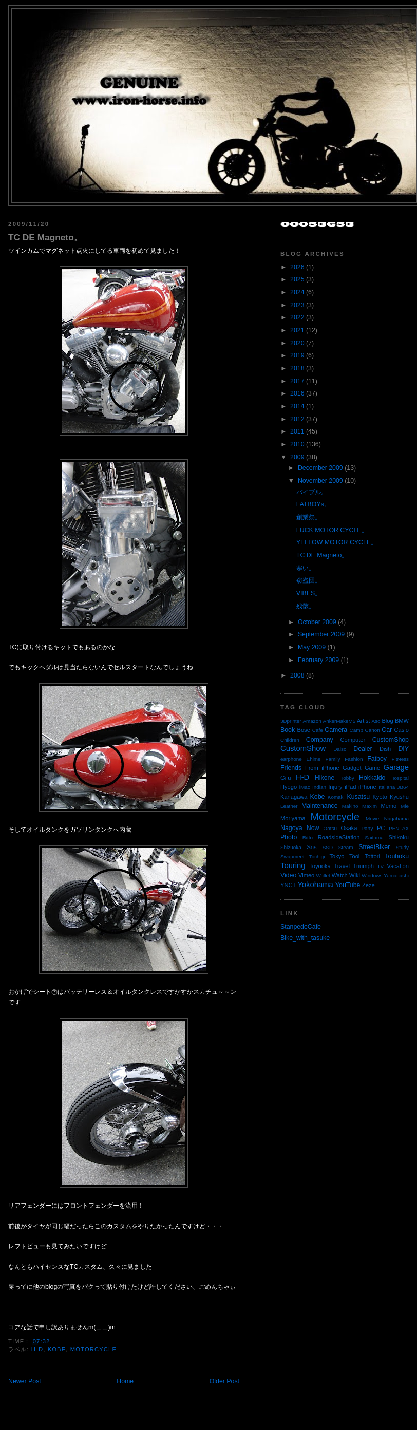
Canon (372, 730)
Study (402, 847)
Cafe (317, 730)
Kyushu (399, 797)
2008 (297, 675)
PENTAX (399, 828)
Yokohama (315, 884)
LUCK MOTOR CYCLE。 (332, 530)
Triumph (363, 866)
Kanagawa (294, 797)
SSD (328, 847)
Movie (372, 818)
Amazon (311, 721)
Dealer (362, 748)
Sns (311, 847)
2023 (297, 305)
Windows (372, 875)
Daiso (339, 749)
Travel (341, 866)
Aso (376, 721)
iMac (304, 787)
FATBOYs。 (313, 504)
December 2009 (320, 468)
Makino (350, 806)
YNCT (288, 885)
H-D (37, 1349)
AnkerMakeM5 (339, 721)
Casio (401, 730)
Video (288, 875)
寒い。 (305, 568)
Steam (345, 847)
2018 (297, 368)
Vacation (398, 866)
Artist (363, 721)
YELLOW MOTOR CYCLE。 (336, 542)
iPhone (367, 787)
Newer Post (24, 1381)
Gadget (352, 768)
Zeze (368, 885)
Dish (385, 749)
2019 (297, 355)
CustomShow (303, 748)
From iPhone (322, 768)
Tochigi (317, 856)
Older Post (224, 1381)
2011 (297, 431)
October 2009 (317, 622)
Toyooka (319, 866)
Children (289, 740)
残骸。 (305, 606)
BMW (402, 721)
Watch (340, 875)
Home (125, 1381)
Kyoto (379, 797)
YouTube (348, 885)
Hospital (399, 778)
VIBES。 (308, 593)
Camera (336, 729)
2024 (297, 292)
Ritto (307, 837)
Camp (356, 730)
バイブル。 (311, 492)
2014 (297, 406)
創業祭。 (308, 517)
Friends (290, 768)
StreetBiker (374, 847)
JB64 (403, 787)
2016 (297, 393)
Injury (335, 787)
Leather (289, 806)
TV (380, 866)
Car (387, 729)
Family (332, 759)
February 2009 (318, 660)
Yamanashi (396, 875)
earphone (291, 759)
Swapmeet (292, 856)
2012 (297, 419)
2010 (297, 444)
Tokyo (337, 856)
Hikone (324, 777)
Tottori (372, 856)
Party (367, 828)
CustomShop (390, 739)
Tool (354, 856)
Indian (319, 787)
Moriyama (293, 818)
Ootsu (330, 828)
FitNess (400, 759)
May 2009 (312, 647)
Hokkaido (372, 777)
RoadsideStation (339, 837)
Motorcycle (93, 1349)
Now (313, 828)
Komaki (336, 797)
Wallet (323, 875)
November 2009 (320, 480)
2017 (297, 381)
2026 (297, 267)
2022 (297, 317)
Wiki (354, 875)
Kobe (57, 1349)
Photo (288, 837)
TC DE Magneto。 (45, 237)
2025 (297, 279)
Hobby (346, 778)
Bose (303, 730)
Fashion (354, 759)
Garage (396, 767)
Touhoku (397, 856)
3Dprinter (290, 721)
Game (372, 768)
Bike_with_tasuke (305, 938)
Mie (405, 806)
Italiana (386, 787)
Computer (352, 740)
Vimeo (306, 875)
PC (381, 828)
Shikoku (398, 837)
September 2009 (321, 634)
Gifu (285, 778)
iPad (350, 787)
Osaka (348, 828)
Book (287, 729)
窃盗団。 (308, 580)
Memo (388, 806)
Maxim (369, 806)
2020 (297, 343)
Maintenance (319, 806)
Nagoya (291, 828)
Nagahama (396, 818)
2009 (297, 457)
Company (319, 739)
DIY (403, 748)
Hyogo (288, 787)
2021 (297, 330)
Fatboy (377, 758)
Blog (387, 721)
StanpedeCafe (300, 926)
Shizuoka (290, 847)
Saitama (374, 837)
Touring (293, 865)
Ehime (314, 759)
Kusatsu (358, 796)
